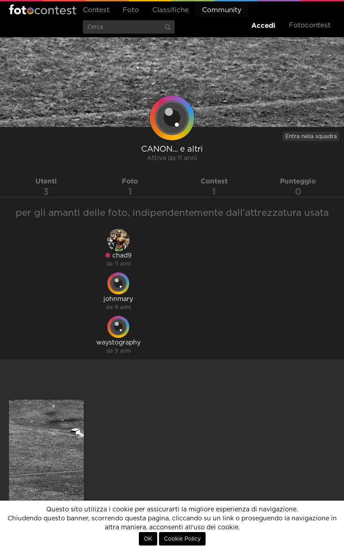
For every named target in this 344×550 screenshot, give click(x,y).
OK (148, 538)
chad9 (118, 255)
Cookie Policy (182, 538)
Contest (96, 10)
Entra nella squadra (311, 136)
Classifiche (170, 10)
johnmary (118, 299)
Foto (131, 10)
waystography (118, 343)
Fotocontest (42, 9)
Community (221, 10)
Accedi (263, 25)
